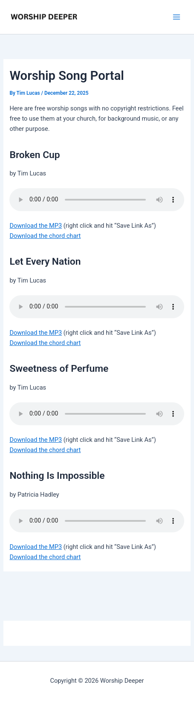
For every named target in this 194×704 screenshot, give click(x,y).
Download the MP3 (35, 225)
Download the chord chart (45, 236)
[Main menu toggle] (176, 17)
